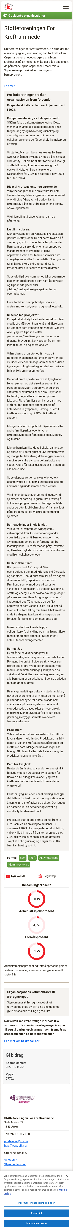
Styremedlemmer (15, 1164)
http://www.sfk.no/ (15, 1145)
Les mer (9, 86)
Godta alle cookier (36, 1223)
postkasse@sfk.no (16, 1141)
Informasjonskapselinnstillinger (36, 1202)
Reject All (36, 1213)
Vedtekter (10, 1160)
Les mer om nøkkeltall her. (22, 1041)
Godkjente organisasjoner (26, 15)
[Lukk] (67, 1176)
